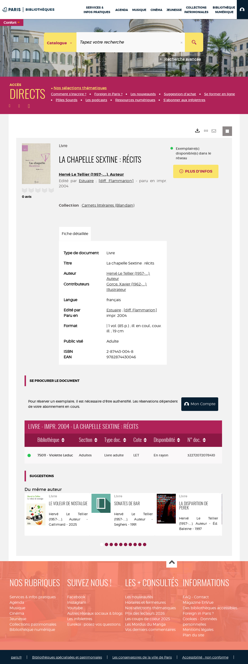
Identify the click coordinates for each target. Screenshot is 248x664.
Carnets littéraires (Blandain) (108, 205)
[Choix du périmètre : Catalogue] (60, 42)
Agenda (17, 601)
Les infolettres (79, 618)
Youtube (75, 607)
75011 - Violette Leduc (55, 454)
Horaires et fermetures (145, 601)
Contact (201, 596)
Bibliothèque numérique (32, 629)
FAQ (187, 596)
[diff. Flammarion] (116, 181)
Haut (171, 562)
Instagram (76, 601)
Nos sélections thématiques (150, 607)
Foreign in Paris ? (198, 612)
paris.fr (16, 656)
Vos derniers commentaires (150, 629)
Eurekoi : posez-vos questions (94, 623)
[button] (242, 9)
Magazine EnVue (198, 601)
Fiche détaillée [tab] (75, 233)
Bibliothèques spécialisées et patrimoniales (67, 656)
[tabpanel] (113, 305)
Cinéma (17, 612)
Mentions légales (198, 629)
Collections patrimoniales (33, 623)
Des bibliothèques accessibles (210, 607)
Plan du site (193, 634)
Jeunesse (18, 618)
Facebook (76, 596)
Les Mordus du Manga (145, 623)
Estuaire (86, 181)
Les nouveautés (139, 596)
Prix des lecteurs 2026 (145, 612)
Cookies (190, 618)
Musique (17, 607)
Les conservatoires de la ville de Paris (142, 656)
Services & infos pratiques (33, 596)
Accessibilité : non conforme (205, 656)
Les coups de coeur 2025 (147, 618)
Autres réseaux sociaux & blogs (94, 612)
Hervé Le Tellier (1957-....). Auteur (91, 174)
